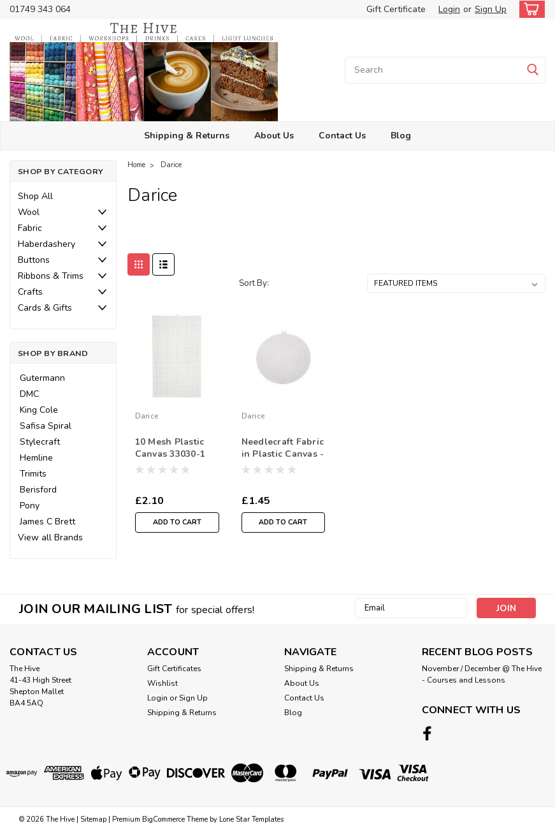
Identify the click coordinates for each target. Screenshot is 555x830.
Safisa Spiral (45, 426)
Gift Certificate (396, 9)
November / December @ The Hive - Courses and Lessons (482, 674)
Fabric (30, 228)
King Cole (39, 410)
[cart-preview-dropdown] (529, 9)
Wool (29, 212)
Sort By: (254, 283)
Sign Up (491, 9)
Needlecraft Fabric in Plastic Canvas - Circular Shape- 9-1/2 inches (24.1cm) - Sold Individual (282, 448)
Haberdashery (46, 244)
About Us (274, 136)
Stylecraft (40, 442)
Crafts (30, 292)
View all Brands (50, 537)
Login (449, 9)
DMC (29, 394)
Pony (30, 506)
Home (136, 165)
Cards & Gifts (45, 308)
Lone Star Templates (251, 817)
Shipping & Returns (186, 136)
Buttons (34, 260)
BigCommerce (163, 817)
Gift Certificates (174, 668)
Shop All (35, 196)
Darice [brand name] (147, 416)
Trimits (33, 474)
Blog (401, 136)
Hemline (36, 458)
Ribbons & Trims (50, 276)
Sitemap (93, 817)
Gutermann (42, 378)
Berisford (38, 490)
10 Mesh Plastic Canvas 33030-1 (170, 448)
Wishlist (162, 683)
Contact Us (342, 136)
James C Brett (47, 521)
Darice (171, 165)
